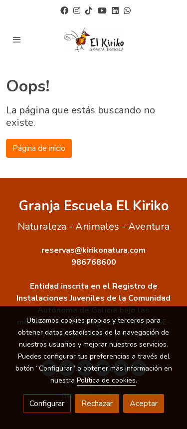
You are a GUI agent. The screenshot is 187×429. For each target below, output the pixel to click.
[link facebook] (64, 10)
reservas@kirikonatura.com (93, 250)
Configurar (46, 403)
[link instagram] (76, 10)
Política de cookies (106, 380)
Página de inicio (38, 148)
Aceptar (144, 403)
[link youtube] (102, 10)
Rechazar (97, 403)
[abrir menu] (17, 39)
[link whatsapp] (127, 10)
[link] (94, 39)
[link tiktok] (88, 10)
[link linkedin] (115, 10)
